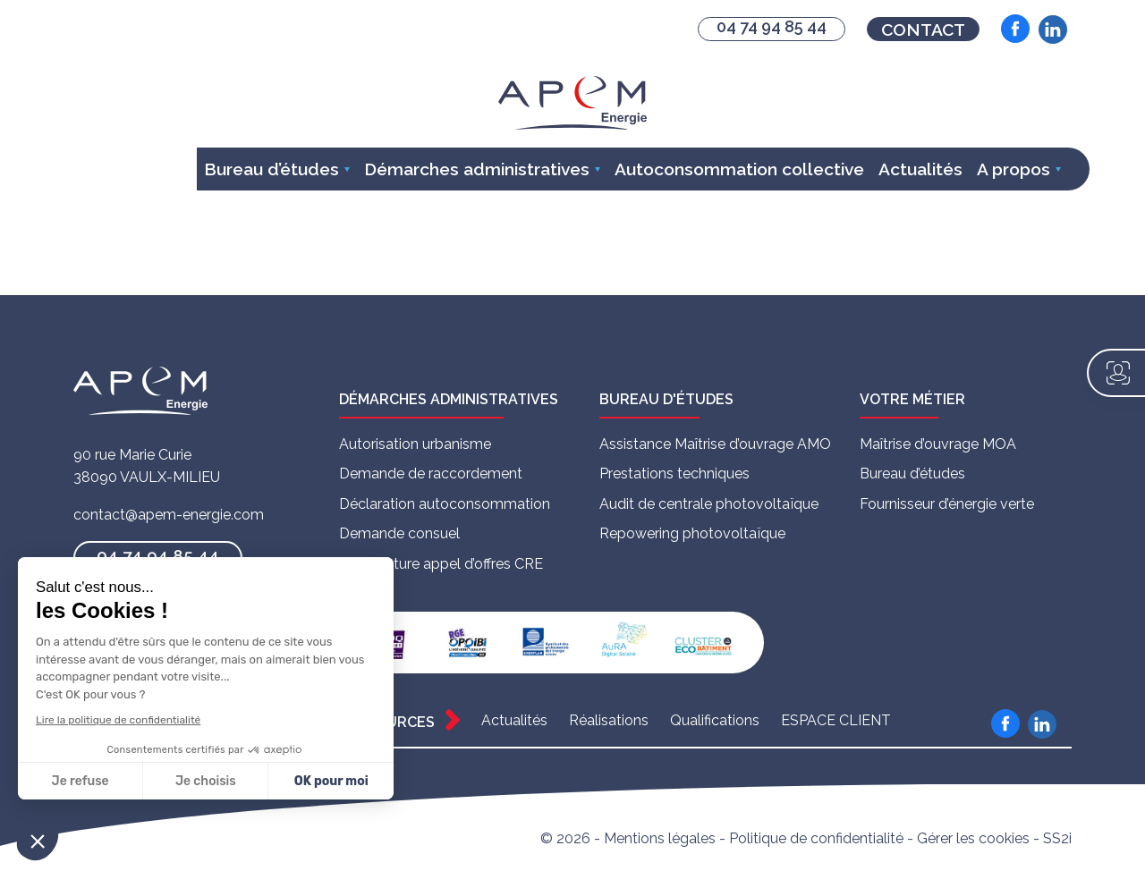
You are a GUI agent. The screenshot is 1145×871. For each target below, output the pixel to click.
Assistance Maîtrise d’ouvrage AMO (715, 444)
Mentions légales (660, 838)
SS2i (1057, 838)
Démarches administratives (476, 169)
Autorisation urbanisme (415, 444)
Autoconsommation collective (739, 169)
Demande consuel (399, 533)
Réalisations (609, 720)
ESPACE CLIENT (836, 720)
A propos (1013, 169)
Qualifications (714, 720)
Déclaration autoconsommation (444, 503)
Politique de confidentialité (816, 838)
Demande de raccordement (430, 473)
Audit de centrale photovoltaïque (708, 503)
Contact (923, 29)
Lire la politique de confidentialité (118, 720)
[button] (37, 840)
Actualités (920, 169)
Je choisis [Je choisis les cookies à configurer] (205, 781)
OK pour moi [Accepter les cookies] (331, 781)
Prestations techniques (674, 473)
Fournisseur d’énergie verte (947, 503)
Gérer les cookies (973, 838)
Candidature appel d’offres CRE (441, 563)
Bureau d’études (271, 169)
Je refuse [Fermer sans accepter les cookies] (80, 781)
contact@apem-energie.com (168, 514)
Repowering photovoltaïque (692, 533)
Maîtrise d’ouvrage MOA (938, 444)
